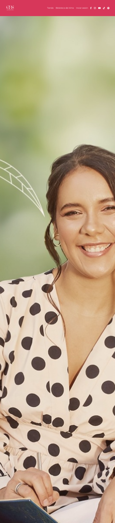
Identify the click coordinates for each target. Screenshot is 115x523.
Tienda (50, 8)
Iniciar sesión (82, 8)
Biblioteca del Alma (65, 8)
